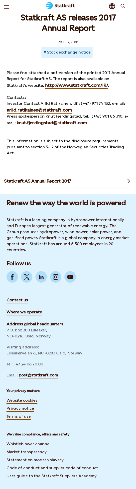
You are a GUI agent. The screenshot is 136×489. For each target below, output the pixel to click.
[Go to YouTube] (70, 277)
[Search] (123, 6)
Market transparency (26, 451)
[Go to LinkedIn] (41, 277)
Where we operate (24, 312)
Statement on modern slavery (35, 459)
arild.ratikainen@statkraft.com (39, 110)
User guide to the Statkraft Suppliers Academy (51, 475)
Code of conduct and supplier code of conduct (52, 467)
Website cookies (21, 400)
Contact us (17, 300)
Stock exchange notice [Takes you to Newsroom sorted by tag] (69, 52)
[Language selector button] (112, 6)
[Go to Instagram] (55, 277)
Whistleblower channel (28, 443)
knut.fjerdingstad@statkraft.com (52, 122)
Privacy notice (20, 408)
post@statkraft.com (38, 375)
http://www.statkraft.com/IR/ (76, 85)
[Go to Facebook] (12, 277)
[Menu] (6, 6)
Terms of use (18, 416)
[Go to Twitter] (26, 277)
